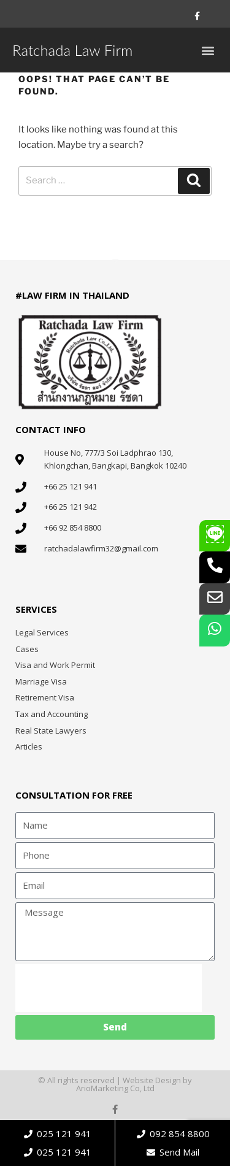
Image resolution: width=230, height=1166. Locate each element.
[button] (207, 50)
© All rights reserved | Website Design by (115, 1080)
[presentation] (108, 988)
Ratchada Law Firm (72, 50)
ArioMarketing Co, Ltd (115, 1088)
